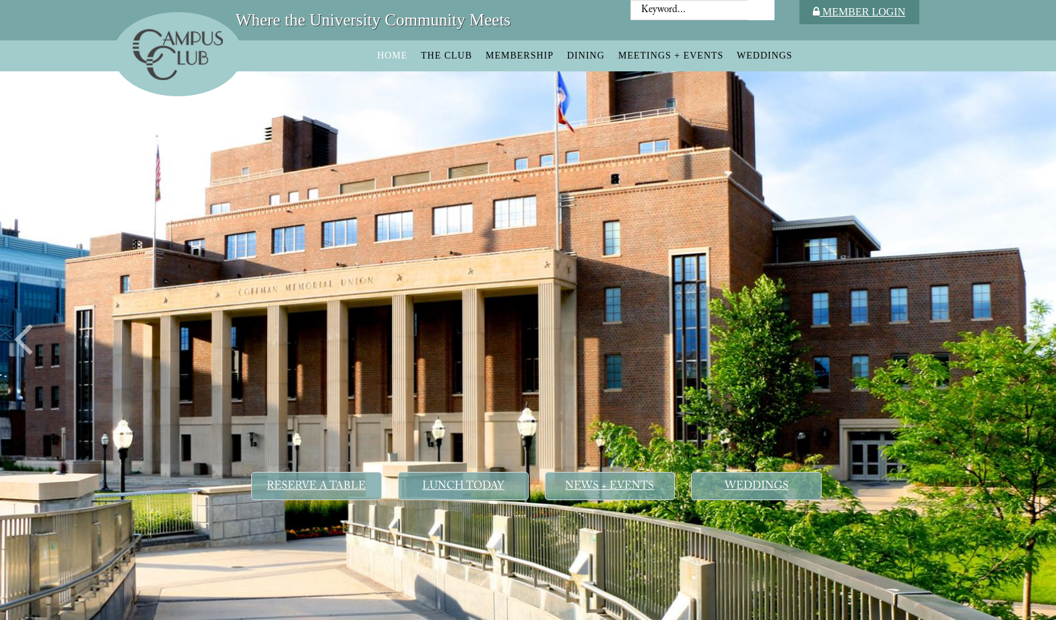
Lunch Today (463, 486)
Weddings (757, 486)
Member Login (859, 12)
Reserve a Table (316, 486)
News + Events (609, 486)
